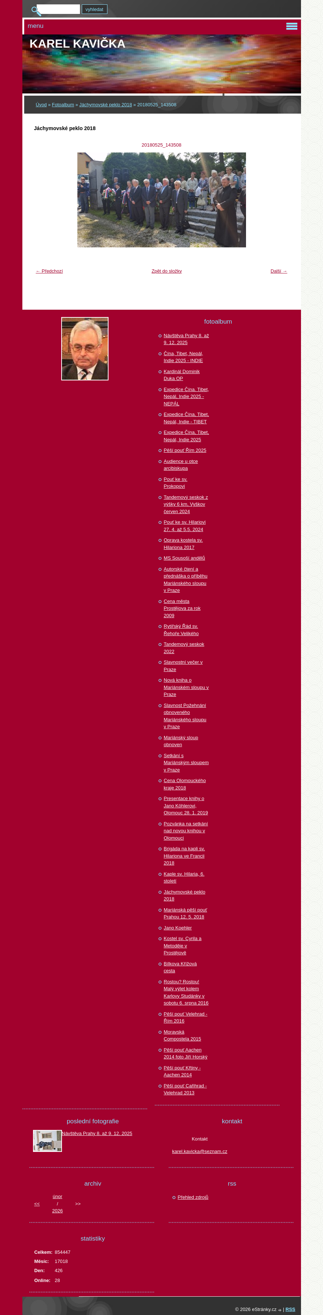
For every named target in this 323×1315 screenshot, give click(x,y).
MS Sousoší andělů (184, 558)
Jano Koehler (178, 928)
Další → (279, 271)
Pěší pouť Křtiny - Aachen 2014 (182, 1071)
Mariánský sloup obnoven (181, 741)
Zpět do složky (166, 271)
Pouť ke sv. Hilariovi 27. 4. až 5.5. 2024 (185, 525)
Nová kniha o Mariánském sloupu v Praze (186, 687)
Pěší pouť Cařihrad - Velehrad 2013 (185, 1089)
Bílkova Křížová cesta (180, 967)
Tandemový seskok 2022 (184, 647)
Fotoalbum (63, 104)
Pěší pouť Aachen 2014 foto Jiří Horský (186, 1053)
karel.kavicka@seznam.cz (199, 1151)
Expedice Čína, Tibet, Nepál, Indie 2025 (186, 436)
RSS (291, 1309)
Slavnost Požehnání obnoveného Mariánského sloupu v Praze (185, 716)
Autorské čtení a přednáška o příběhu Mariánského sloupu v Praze (186, 579)
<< (37, 1204)
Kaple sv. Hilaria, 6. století (184, 877)
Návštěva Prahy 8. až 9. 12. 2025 (186, 339)
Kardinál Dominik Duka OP (182, 375)
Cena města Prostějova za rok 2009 (182, 608)
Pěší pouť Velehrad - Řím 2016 (186, 1017)
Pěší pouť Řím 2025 (185, 450)
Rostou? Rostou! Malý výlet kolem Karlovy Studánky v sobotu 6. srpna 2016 (186, 992)
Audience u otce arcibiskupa (181, 464)
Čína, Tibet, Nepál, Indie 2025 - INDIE (183, 357)
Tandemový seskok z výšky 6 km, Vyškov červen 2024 (186, 504)
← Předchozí (49, 271)
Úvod (41, 104)
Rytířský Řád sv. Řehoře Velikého (181, 629)
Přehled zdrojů (193, 1197)
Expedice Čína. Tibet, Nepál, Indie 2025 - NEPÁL (186, 396)
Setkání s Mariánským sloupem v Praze (186, 763)
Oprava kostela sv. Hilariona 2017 (183, 543)
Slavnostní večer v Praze (183, 665)
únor (57, 1196)
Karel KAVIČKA (78, 43)
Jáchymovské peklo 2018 (105, 104)
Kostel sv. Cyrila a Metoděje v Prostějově (183, 945)
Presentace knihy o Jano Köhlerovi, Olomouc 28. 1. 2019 (186, 805)
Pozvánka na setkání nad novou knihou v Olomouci (186, 831)
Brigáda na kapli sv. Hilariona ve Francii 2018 (184, 856)
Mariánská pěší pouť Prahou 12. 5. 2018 (185, 913)
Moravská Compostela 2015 (182, 1035)
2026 (57, 1210)
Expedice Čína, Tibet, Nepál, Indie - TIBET (186, 418)
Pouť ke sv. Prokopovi (176, 482)
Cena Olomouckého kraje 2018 (185, 784)
